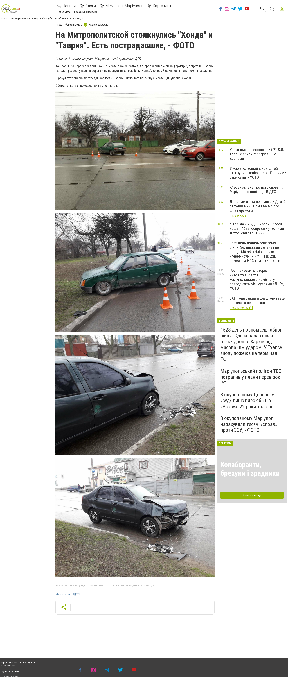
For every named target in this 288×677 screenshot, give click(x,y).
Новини (66, 6)
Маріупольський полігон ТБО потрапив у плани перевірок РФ (251, 377)
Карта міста (161, 6)
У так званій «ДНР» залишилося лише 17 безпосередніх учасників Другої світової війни (257, 228)
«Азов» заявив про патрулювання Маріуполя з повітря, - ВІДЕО (257, 189)
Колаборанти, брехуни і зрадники (250, 469)
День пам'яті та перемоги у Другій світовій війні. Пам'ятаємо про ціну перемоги (257, 206)
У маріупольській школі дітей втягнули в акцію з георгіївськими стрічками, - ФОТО (258, 172)
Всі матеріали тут (252, 495)
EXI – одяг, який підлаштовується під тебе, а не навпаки (257, 300)
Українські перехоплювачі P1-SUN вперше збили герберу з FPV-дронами (257, 154)
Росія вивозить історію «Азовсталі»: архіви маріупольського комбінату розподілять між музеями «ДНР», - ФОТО (258, 279)
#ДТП (76, 594)
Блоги (88, 6)
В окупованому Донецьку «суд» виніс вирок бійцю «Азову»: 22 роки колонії (247, 400)
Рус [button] (261, 8)
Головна (5, 18)
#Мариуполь (62, 594)
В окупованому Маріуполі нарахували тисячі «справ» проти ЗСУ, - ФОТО (248, 424)
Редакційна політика (85, 11)
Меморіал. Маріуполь (121, 6)
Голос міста (64, 11)
